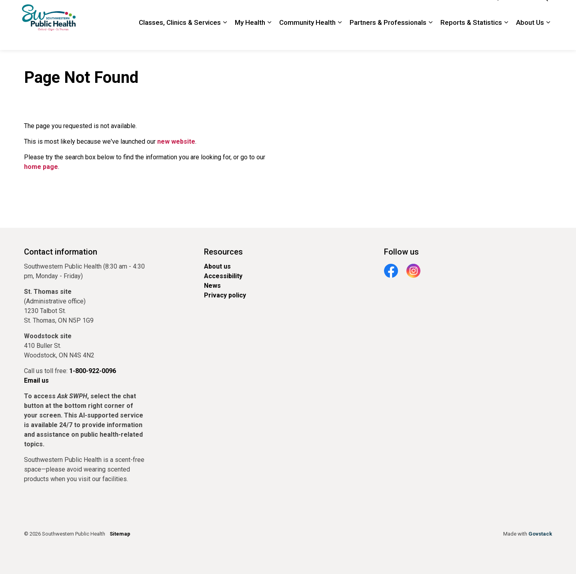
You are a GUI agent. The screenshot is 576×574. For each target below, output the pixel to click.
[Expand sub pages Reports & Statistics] (506, 37)
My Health (250, 38)
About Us (530, 38)
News (212, 285)
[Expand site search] (544, 12)
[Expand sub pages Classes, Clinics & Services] (225, 37)
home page (41, 167)
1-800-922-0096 (457, 12)
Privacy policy (225, 295)
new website (176, 141)
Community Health (307, 38)
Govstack (540, 534)
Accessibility (223, 276)
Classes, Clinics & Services (180, 38)
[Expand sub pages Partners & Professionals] (430, 37)
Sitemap (120, 534)
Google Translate (507, 12)
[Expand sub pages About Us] (548, 37)
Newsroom (320, 12)
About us (217, 266)
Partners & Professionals (388, 38)
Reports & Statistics (471, 38)
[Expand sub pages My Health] (269, 37)
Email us (36, 380)
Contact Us (415, 12)
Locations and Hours (368, 12)
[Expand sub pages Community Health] (340, 37)
